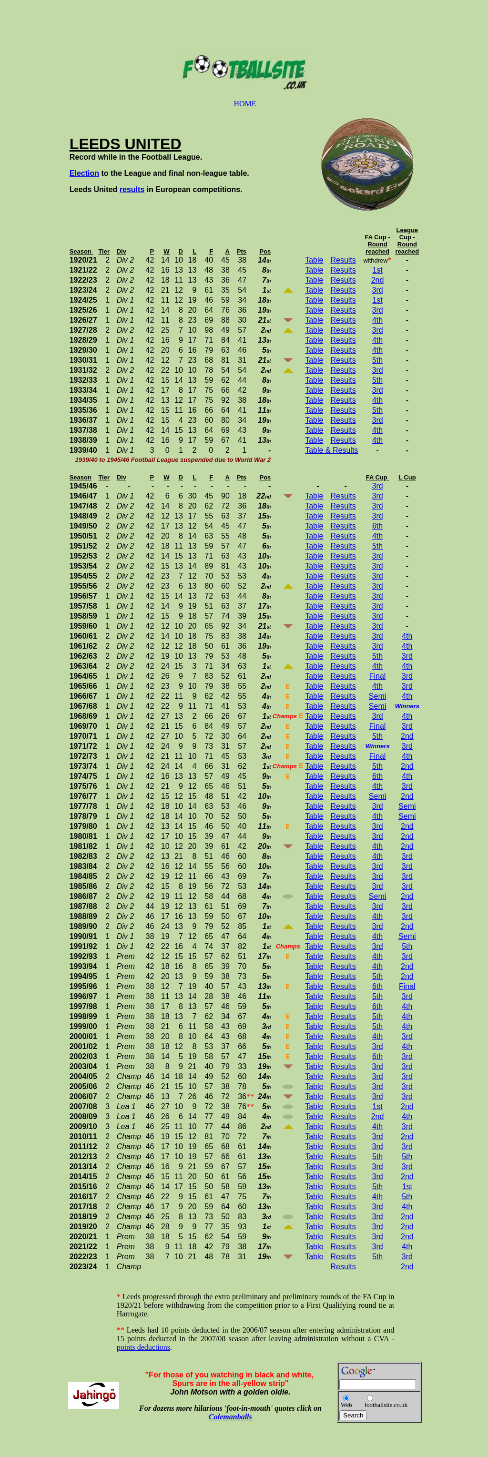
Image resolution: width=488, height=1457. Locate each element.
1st (377, 270)
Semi (377, 696)
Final (377, 676)
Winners (407, 706)
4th (377, 320)
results (132, 189)
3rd (377, 290)
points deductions (143, 1347)
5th (377, 360)
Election (84, 173)
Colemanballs (230, 1417)
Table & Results (331, 450)
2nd (377, 280)
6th (377, 526)
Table (314, 260)
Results (343, 260)
